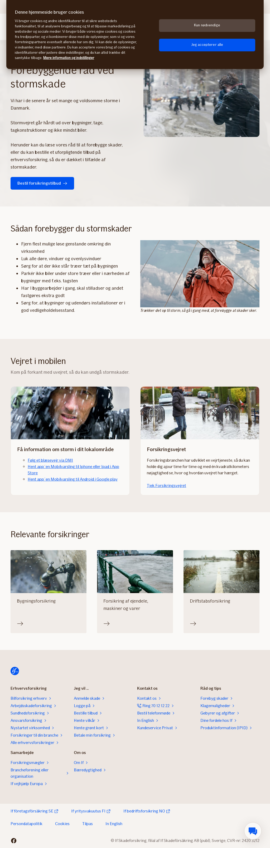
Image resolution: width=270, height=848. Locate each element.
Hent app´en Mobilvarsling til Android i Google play (73, 479)
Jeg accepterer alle (207, 44)
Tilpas (87, 823)
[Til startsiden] (15, 671)
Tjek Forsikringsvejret (166, 485)
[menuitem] (253, 831)
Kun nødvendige (207, 25)
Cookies (62, 823)
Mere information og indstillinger (68, 58)
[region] (135, 34)
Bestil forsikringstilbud (42, 183)
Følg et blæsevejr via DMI (50, 460)
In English (113, 823)
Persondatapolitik (26, 823)
